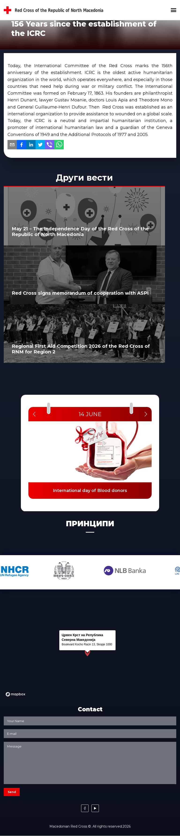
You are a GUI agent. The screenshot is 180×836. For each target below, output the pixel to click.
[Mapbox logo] (15, 694)
